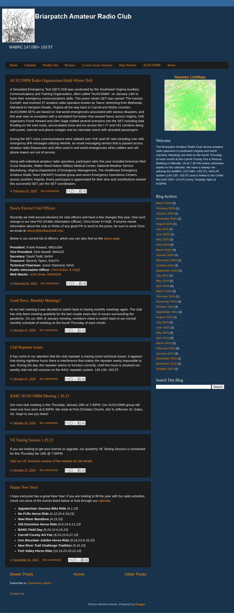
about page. (112, 238)
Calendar (30, 65)
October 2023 (165, 306)
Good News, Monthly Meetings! (35, 300)
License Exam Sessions (97, 65)
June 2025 (163, 234)
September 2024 (167, 270)
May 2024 (162, 280)
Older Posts (135, 574)
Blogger (140, 604)
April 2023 (162, 337)
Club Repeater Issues (26, 347)
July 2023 (162, 322)
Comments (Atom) (40, 583)
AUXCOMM (151, 65)
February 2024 (165, 296)
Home (14, 65)
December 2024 (166, 260)
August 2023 (164, 317)
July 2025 (162, 229)
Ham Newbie (127, 65)
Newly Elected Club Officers (32, 208)
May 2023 (162, 332)
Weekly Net (50, 65)
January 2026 (165, 213)
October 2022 (165, 368)
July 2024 (162, 275)
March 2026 (163, 203)
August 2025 (164, 223)
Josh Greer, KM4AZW (45, 274)
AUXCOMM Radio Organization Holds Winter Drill (51, 80)
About (171, 65)
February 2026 (165, 208)
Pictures (70, 65)
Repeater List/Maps (190, 77)
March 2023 (163, 343)
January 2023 (165, 353)
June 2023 (163, 327)
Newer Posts (21, 574)
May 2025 (162, 239)
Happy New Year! (24, 487)
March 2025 (163, 249)
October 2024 (165, 265)
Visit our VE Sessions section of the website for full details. (51, 461)
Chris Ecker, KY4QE (65, 270)
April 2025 (162, 244)
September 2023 (167, 312)
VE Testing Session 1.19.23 (31, 440)
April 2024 (162, 286)
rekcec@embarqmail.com (45, 230)
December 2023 (166, 301)
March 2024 (163, 291)
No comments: (51, 191)
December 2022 (166, 358)
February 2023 (165, 348)
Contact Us (17, 593)
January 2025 (165, 255)
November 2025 (166, 218)
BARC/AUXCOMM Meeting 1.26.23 (39, 396)
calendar (104, 500)
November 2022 (166, 363)
